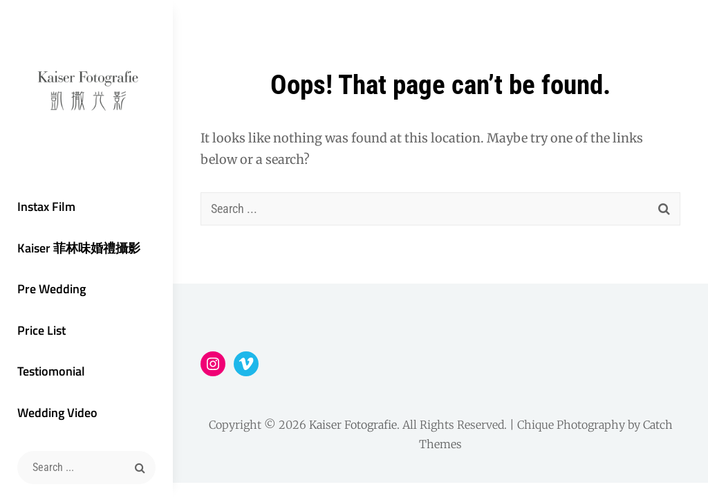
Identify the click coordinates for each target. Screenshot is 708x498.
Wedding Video (57, 412)
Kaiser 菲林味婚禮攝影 (78, 248)
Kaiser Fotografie (353, 425)
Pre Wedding (51, 288)
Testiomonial (51, 371)
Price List (41, 330)
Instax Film (46, 206)
